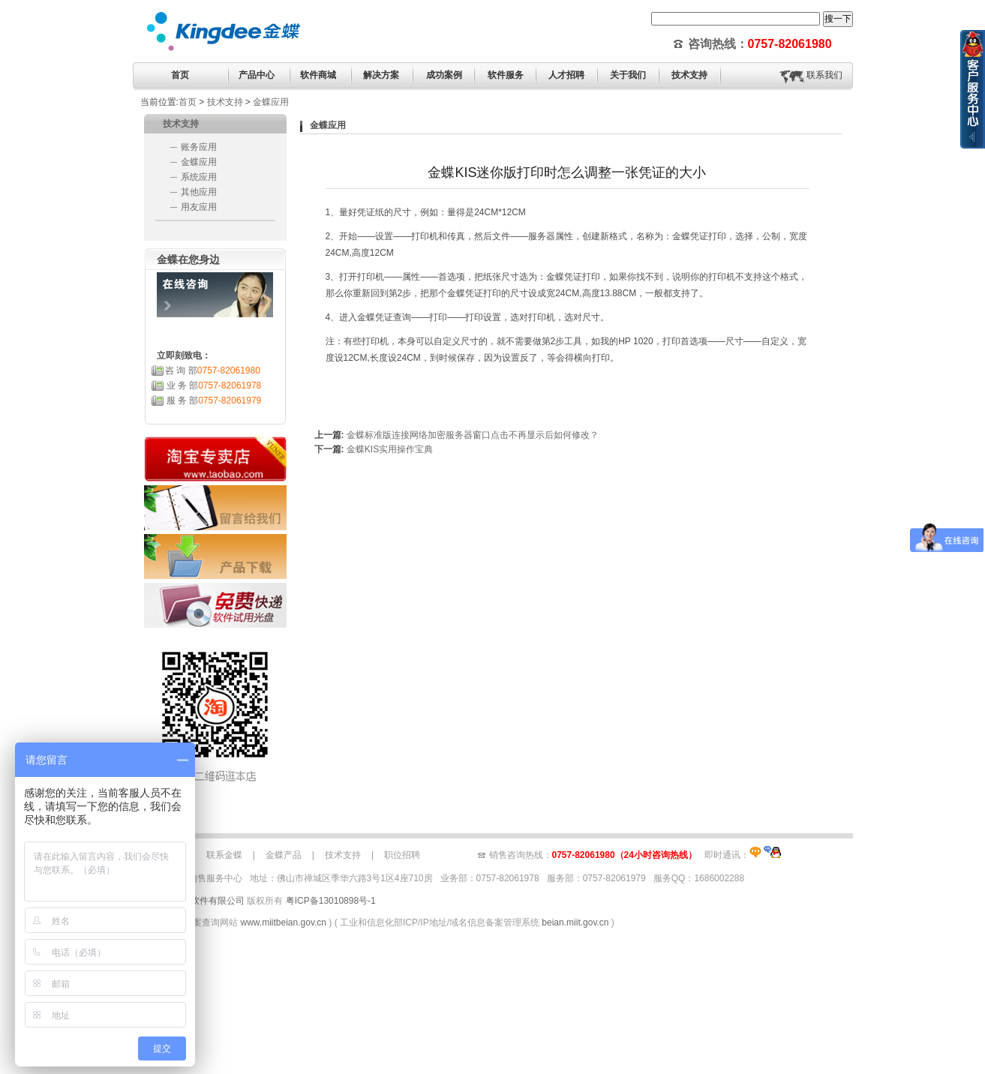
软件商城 (318, 75)
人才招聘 (566, 75)
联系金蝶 (224, 855)
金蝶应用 (271, 102)
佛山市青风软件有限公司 (195, 901)
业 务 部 (214, 385)
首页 (180, 75)
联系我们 (824, 75)
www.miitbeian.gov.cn (284, 922)
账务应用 (199, 147)
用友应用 (199, 207)
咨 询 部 (212, 370)
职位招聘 (402, 855)
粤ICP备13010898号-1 (331, 901)
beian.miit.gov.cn (575, 922)
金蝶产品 (284, 855)
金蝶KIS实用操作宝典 (390, 449)
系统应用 (199, 177)
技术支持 (225, 102)
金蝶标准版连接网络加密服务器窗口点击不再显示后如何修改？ (473, 435)
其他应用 (199, 192)
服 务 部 (214, 400)
